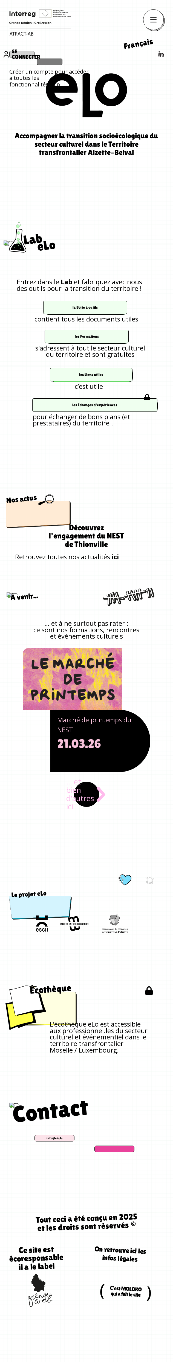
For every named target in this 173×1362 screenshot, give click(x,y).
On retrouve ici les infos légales (119, 1277)
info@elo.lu (83, 1166)
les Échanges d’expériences (94, 428)
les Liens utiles (91, 398)
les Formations (86, 359)
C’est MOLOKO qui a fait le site (126, 1320)
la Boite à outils (85, 330)
